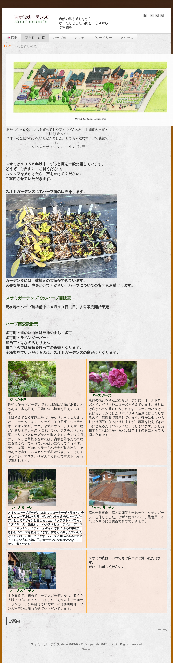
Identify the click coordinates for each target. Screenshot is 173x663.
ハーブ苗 (59, 37)
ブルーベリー (102, 37)
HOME (9, 46)
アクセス (126, 37)
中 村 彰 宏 (77, 147)
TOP (11, 37)
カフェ (79, 37)
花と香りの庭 (35, 37)
